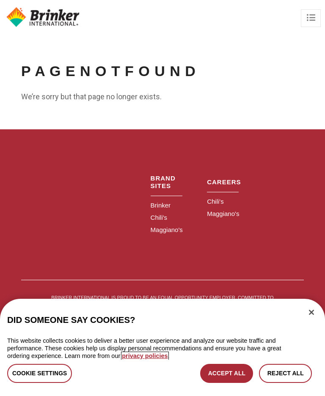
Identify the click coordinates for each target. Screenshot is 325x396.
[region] (162, 347)
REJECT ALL (285, 373)
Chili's (159, 217)
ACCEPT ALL (226, 373)
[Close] (311, 312)
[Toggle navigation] (311, 18)
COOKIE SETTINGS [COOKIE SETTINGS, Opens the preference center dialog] (39, 373)
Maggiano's (167, 229)
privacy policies (145, 355)
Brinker (161, 205)
